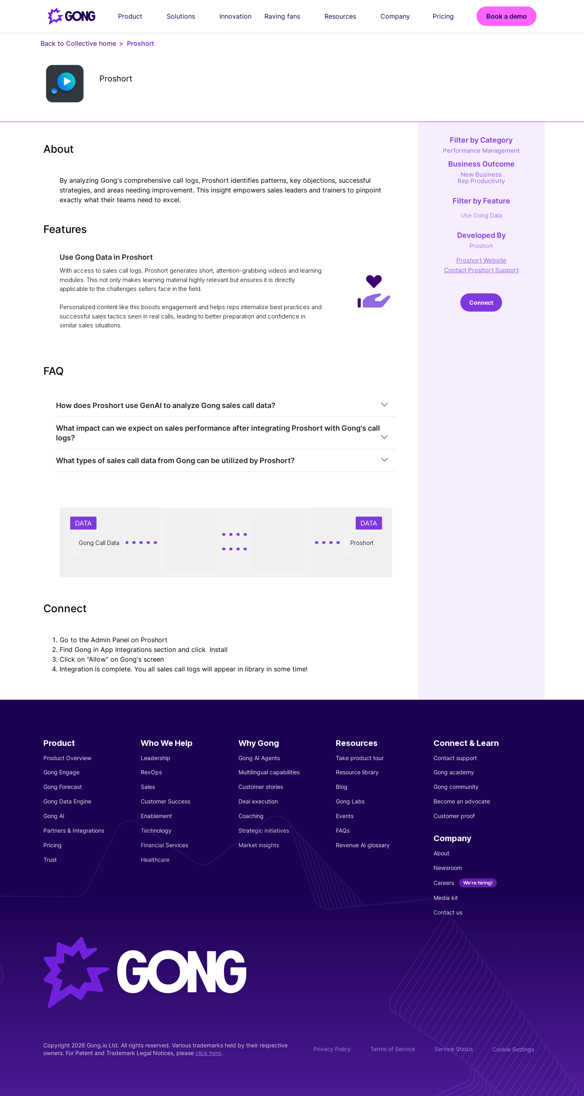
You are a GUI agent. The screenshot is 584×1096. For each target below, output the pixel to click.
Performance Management (481, 150)
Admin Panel (110, 640)
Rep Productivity (481, 181)
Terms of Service (392, 1048)
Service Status (453, 1048)
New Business (481, 174)
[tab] (226, 405)
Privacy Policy (332, 1048)
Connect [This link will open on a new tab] (481, 302)
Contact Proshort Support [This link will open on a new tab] (481, 270)
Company (400, 16)
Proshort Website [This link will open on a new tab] (481, 260)
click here (208, 1052)
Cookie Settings (513, 1049)
